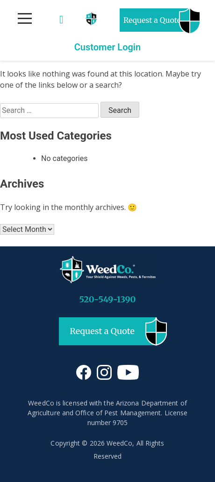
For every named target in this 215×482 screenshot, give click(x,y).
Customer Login (107, 47)
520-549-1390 (107, 299)
